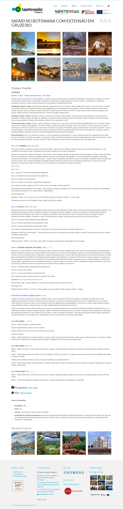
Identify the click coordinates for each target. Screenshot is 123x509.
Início (55, 6)
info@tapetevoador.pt (45, 494)
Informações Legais (20, 476)
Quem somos (18, 472)
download (25, 392)
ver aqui (33, 387)
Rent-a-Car (99, 6)
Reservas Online (86, 6)
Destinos (64, 6)
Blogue (74, 6)
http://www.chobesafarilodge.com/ (31, 279)
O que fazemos (19, 474)
